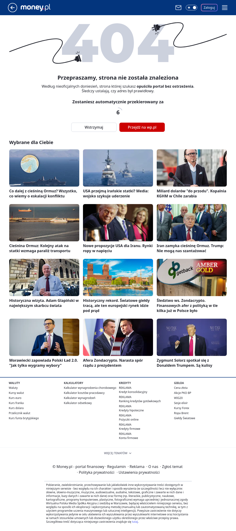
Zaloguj (209, 7)
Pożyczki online (129, 419)
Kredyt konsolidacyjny (133, 392)
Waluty (13, 388)
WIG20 (178, 398)
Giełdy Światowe (184, 418)
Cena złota (181, 388)
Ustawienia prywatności (138, 472)
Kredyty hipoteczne (131, 410)
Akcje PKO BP (182, 393)
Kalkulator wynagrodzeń (79, 398)
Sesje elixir (181, 403)
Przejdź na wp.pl (142, 127)
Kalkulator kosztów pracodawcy (84, 393)
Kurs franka (16, 403)
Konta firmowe (128, 438)
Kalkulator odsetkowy (78, 403)
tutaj (135, 522)
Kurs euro (15, 398)
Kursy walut (16, 393)
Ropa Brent (181, 413)
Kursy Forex (181, 408)
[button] (224, 7)
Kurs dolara (16, 408)
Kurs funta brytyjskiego (24, 418)
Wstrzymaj (94, 127)
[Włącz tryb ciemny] (191, 7)
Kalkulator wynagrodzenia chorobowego (90, 388)
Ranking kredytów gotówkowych (140, 401)
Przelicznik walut (19, 413)
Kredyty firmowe (129, 429)
